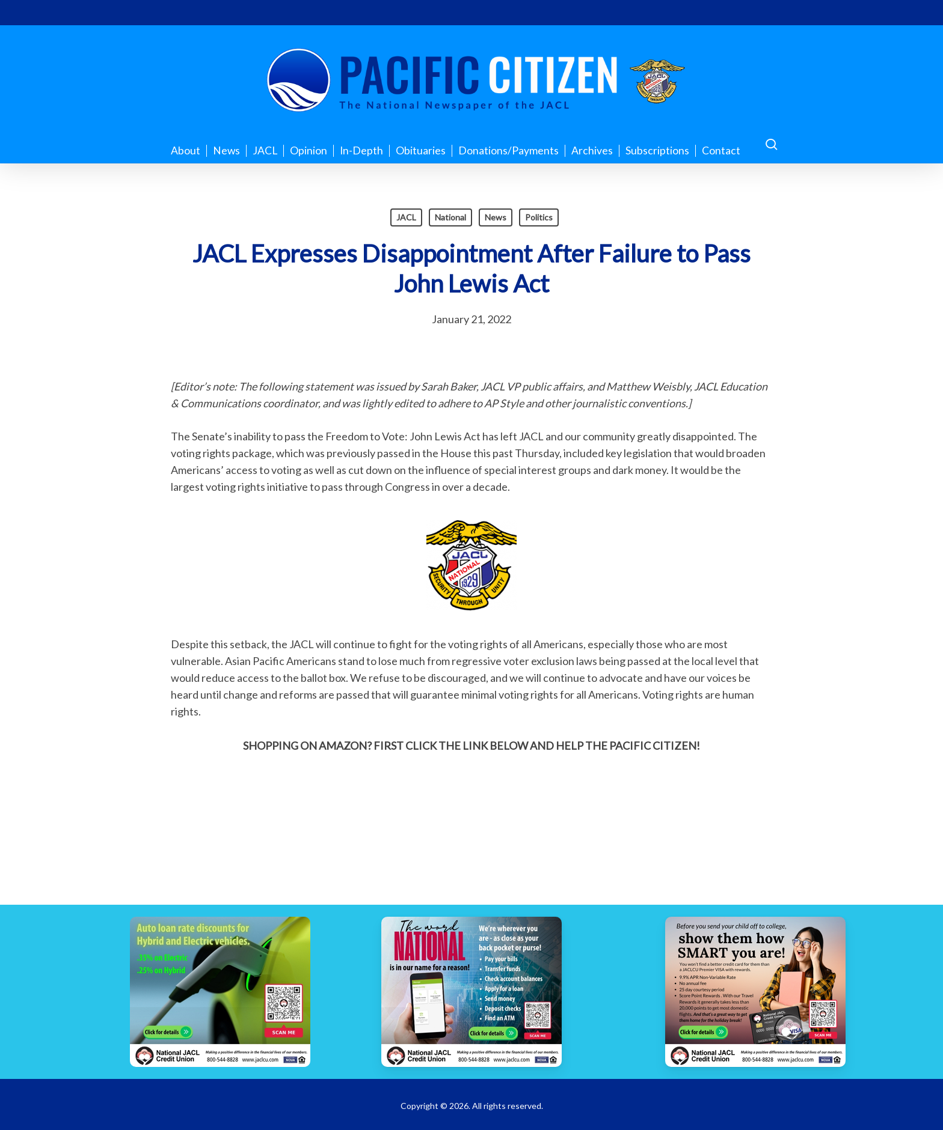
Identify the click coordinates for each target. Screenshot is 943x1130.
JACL (406, 217)
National (450, 217)
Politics (539, 217)
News (495, 217)
